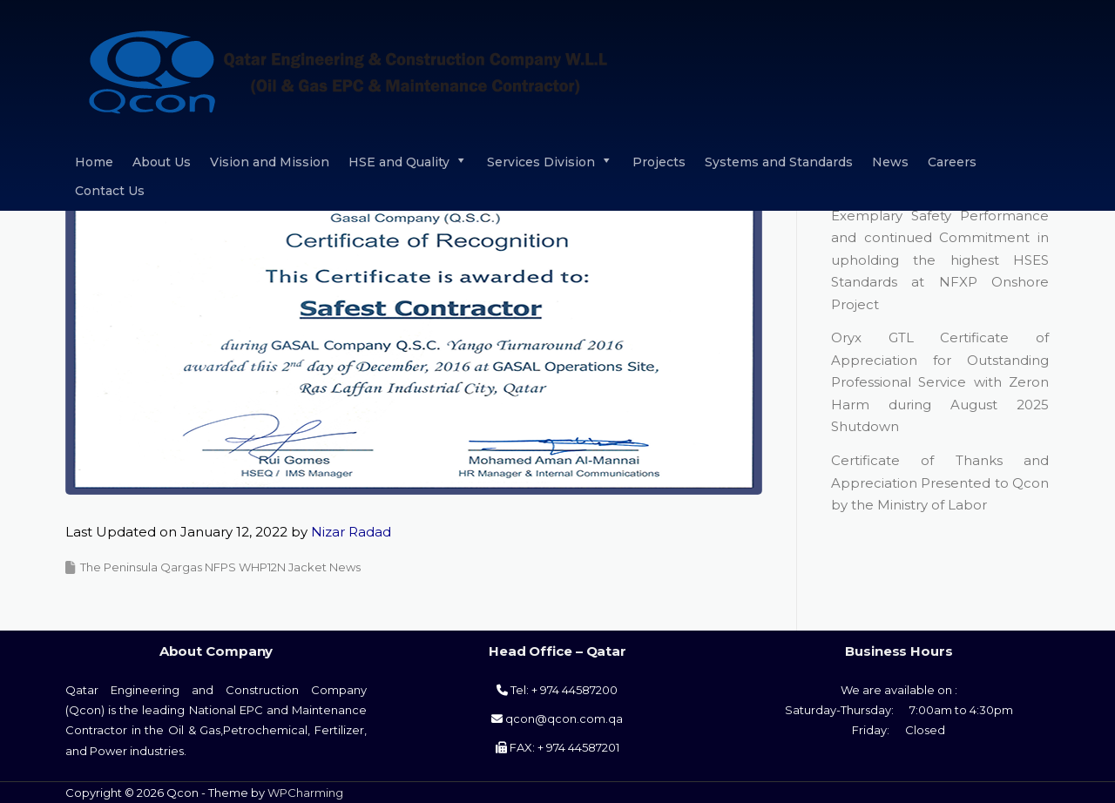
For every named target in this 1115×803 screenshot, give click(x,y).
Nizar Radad (351, 531)
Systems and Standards (779, 162)
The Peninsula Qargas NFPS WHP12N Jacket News (220, 567)
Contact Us (110, 191)
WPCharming (305, 793)
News (890, 162)
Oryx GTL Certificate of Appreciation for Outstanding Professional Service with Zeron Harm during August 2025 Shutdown (940, 382)
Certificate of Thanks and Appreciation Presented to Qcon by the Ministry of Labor (940, 482)
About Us (161, 162)
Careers (952, 162)
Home (94, 162)
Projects (659, 162)
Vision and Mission (269, 162)
